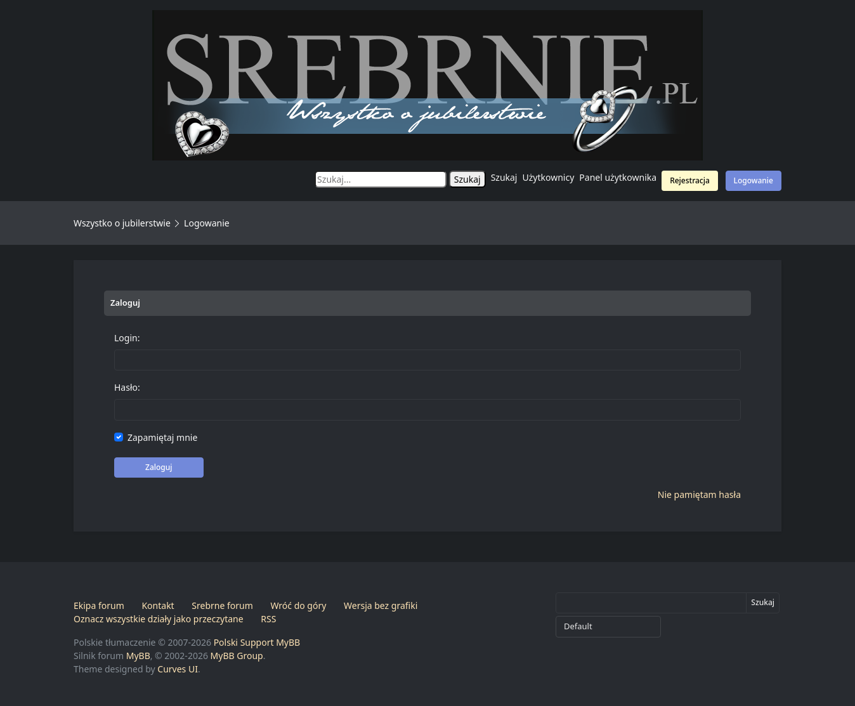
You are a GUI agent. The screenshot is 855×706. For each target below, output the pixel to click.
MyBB (138, 656)
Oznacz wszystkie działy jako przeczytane (159, 619)
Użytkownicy (549, 177)
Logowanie (753, 180)
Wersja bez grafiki (380, 605)
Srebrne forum (222, 605)
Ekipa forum (99, 605)
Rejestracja (690, 180)
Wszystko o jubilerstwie (122, 223)
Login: (127, 338)
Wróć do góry (298, 605)
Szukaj (504, 177)
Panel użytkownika (617, 177)
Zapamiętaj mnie (162, 437)
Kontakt (157, 605)
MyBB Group (237, 656)
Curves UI (177, 669)
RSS (268, 619)
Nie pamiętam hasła (699, 494)
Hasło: (127, 387)
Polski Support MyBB (257, 642)
